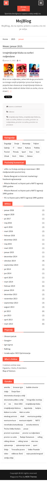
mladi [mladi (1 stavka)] (22, 416)
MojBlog (23, 21)
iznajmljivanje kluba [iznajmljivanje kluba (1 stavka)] (33, 404)
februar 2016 (9, 235)
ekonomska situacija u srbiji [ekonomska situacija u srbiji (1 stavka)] (14, 395)
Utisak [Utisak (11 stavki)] (6, 156)
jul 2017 (7, 218)
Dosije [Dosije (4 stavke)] (16, 143)
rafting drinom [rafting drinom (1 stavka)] (9, 441)
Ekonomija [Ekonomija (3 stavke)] (26, 143)
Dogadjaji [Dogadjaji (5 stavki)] (7, 143)
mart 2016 (8, 231)
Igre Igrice (8, 344)
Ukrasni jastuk (10, 336)
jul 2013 (7, 311)
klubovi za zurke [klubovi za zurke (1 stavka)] (10, 412)
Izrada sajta (9, 353)
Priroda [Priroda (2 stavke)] (16, 152)
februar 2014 (9, 286)
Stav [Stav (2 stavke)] (31, 152)
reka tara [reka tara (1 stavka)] (34, 441)
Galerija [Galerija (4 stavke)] (7, 148)
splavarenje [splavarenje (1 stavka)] (8, 445)
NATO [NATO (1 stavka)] (37, 420)
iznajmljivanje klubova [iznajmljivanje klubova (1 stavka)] (12, 408)
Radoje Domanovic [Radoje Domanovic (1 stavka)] (27, 437)
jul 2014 (7, 269)
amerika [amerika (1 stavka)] (7, 387)
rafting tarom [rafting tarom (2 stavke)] (23, 441)
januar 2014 (9, 290)
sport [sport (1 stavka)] (35, 445)
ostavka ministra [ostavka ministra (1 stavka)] (32, 424)
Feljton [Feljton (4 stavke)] (36, 143)
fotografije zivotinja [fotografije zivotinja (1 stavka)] (34, 400)
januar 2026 (9, 210)
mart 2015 (8, 248)
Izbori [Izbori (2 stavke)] (20, 148)
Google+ (8, 340)
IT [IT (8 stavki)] (13, 148)
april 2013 (8, 319)
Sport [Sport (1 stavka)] (24, 152)
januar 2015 (9, 252)
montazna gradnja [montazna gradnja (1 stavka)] (34, 416)
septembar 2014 (11, 265)
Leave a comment (15, 106)
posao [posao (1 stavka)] (26, 429)
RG (20, 60)
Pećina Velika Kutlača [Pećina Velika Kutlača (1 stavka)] (12, 429)
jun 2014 (7, 273)
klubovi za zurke (23, 119)
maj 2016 (8, 223)
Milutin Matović (10, 183)
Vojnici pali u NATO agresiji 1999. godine (26, 197)
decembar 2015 (10, 239)
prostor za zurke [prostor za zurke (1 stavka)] (10, 437)
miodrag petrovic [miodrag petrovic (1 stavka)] (10, 416)
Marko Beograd (10, 176)
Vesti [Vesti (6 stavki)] (14, 156)
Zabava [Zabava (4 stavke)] (29, 156)
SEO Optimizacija (22, 353)
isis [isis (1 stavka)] (10, 404)
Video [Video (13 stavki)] (21, 156)
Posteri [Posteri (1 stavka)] (7, 152)
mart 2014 (8, 281)
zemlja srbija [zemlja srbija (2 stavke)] (8, 458)
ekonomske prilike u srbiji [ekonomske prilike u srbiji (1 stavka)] (13, 400)
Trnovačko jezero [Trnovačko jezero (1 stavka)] (18, 449)
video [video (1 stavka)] (6, 453)
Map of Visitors (9, 371)
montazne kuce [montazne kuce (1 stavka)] (10, 420)
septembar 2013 (11, 303)
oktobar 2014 (10, 260)
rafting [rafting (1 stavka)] (39, 437)
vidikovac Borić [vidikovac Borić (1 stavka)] (17, 453)
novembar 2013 (10, 298)
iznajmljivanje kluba (16, 117)
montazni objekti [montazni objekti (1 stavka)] (25, 420)
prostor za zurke (22, 122)
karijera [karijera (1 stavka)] (38, 408)
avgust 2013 (9, 307)
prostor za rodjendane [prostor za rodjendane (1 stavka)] (31, 433)
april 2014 (8, 277)
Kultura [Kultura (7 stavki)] (28, 148)
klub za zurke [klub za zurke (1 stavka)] (25, 412)
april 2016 (8, 227)
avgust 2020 (9, 214)
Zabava (11, 112)
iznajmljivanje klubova (32, 117)
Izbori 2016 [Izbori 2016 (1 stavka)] (18, 404)
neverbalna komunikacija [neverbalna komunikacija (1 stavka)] (13, 424)
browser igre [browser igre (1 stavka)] (18, 387)
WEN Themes (31, 476)
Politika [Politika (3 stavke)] (37, 148)
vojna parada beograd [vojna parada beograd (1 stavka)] (34, 453)
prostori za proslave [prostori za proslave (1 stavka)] (11, 433)
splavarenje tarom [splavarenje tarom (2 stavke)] (23, 445)
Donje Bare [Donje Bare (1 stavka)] (15, 391)
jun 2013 (7, 315)
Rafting (7, 349)
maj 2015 (8, 244)
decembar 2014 (10, 256)
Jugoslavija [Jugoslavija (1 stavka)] (28, 408)
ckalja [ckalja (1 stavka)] (6, 391)
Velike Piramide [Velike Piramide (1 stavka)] (34, 449)
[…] (9, 91)
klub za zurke (11, 119)
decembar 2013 (10, 294)
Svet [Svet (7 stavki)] (37, 152)
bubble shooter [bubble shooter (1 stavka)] (32, 387)
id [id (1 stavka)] (4, 404)
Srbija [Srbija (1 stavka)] (6, 449)
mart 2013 (8, 324)
